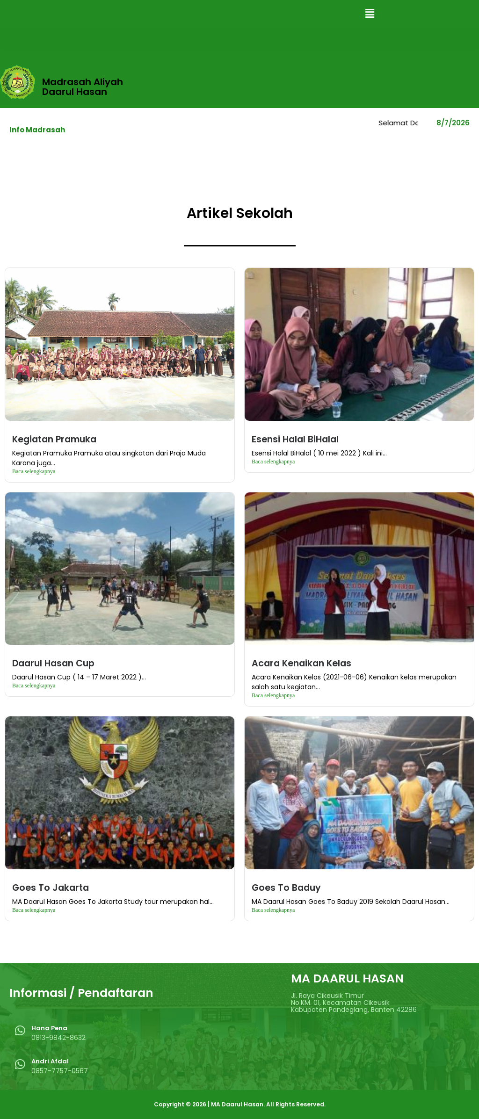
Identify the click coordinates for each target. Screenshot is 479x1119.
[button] (369, 13)
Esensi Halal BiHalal (295, 439)
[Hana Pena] (20, 1030)
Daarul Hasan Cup (53, 663)
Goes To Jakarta (50, 887)
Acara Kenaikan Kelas (301, 663)
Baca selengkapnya (33, 471)
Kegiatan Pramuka (54, 439)
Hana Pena (49, 1028)
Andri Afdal (50, 1061)
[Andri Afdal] (20, 1064)
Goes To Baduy (286, 887)
